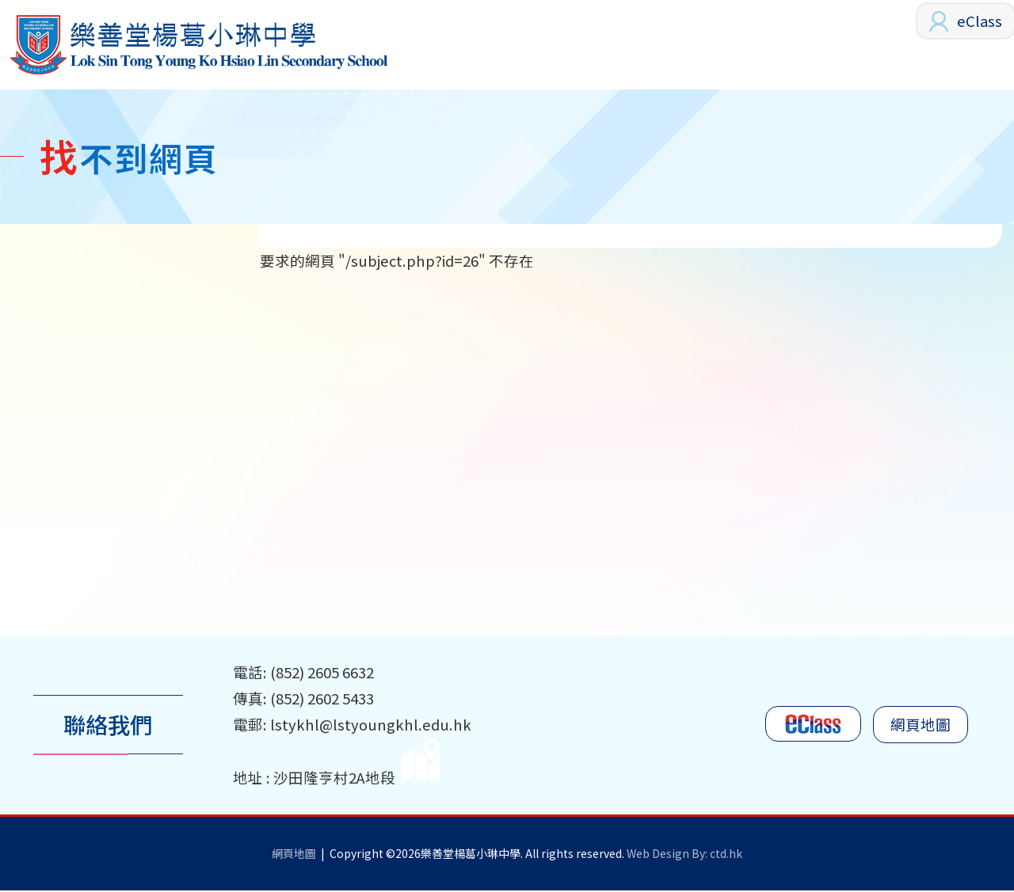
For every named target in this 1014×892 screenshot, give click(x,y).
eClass (979, 20)
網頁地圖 (920, 726)
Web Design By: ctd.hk (684, 855)
